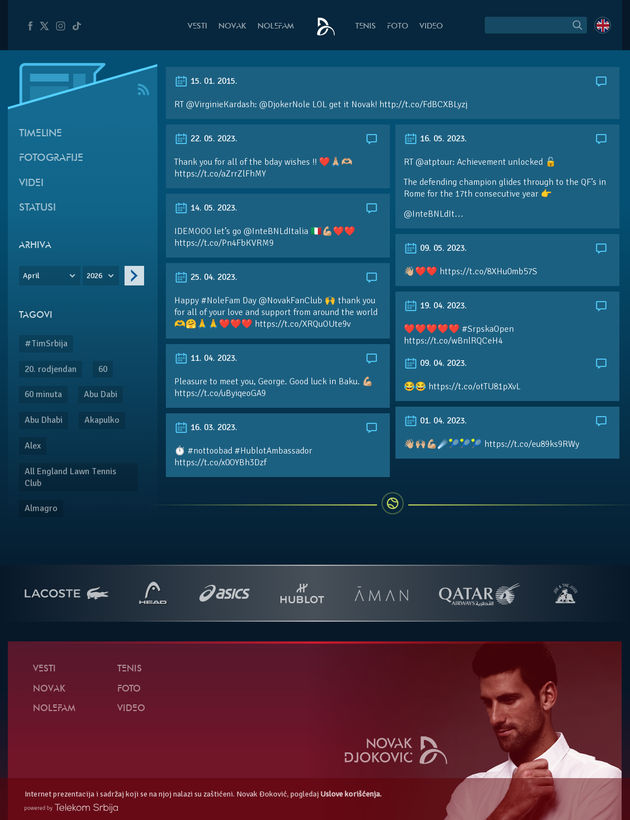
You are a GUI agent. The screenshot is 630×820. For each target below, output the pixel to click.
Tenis (365, 26)
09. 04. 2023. (435, 363)
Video (431, 26)
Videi (31, 183)
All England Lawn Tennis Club (70, 477)
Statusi (37, 208)
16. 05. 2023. (435, 138)
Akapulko (102, 420)
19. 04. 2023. (435, 305)
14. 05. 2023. (205, 207)
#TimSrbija (46, 343)
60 (102, 369)
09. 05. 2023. (435, 248)
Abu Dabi (100, 394)
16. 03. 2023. (205, 427)
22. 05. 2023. (205, 138)
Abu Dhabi (44, 420)
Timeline (40, 133)
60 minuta (43, 394)
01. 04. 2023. (435, 420)
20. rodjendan (51, 369)
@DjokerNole (284, 104)
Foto (397, 26)
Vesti (197, 26)
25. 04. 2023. (205, 277)
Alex (33, 445)
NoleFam (275, 26)
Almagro (41, 508)
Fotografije (51, 158)
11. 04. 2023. (205, 358)
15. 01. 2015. (205, 81)
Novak (232, 26)
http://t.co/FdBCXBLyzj (423, 104)
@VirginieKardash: (221, 104)
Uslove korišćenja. (351, 794)
